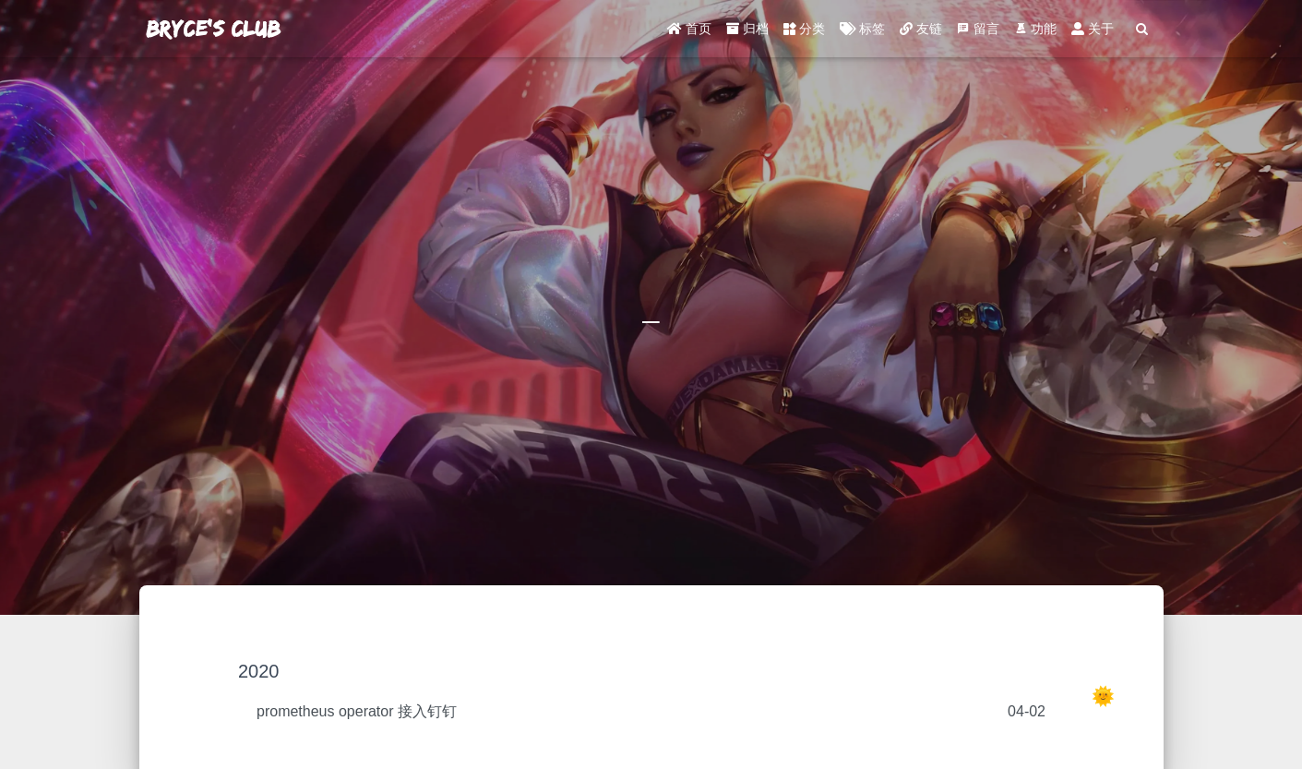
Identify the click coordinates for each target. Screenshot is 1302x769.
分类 (804, 32)
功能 (1035, 32)
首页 (689, 32)
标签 (862, 32)
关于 (1092, 32)
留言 (978, 32)
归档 (747, 32)
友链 (921, 32)
